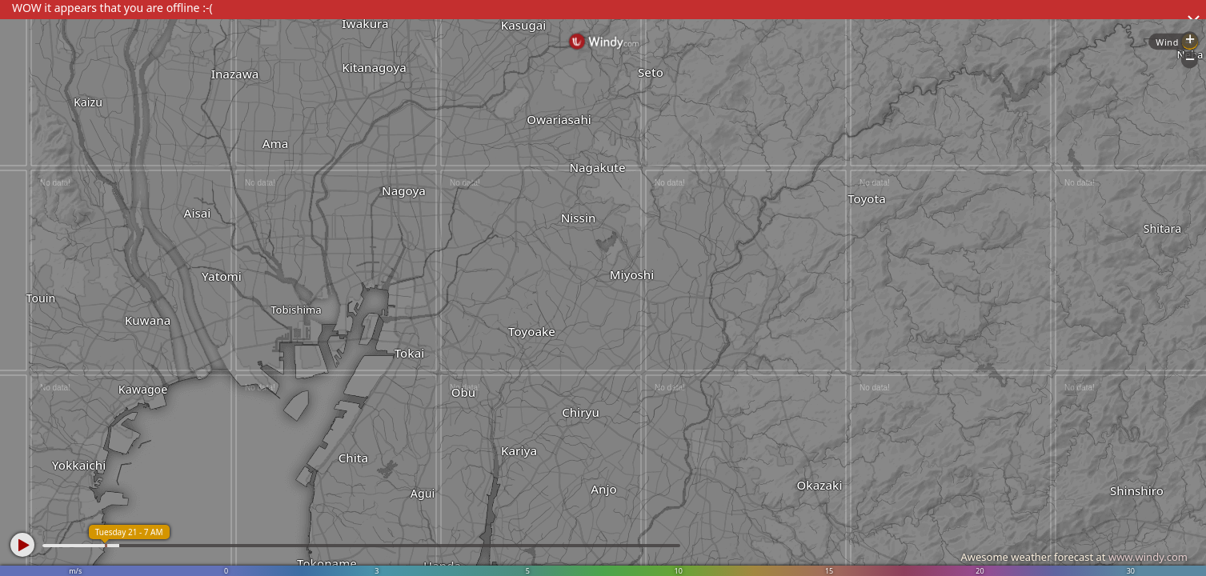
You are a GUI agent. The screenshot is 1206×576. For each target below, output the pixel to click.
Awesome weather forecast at (1074, 557)
